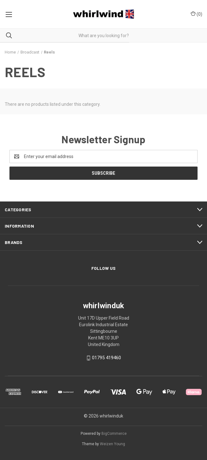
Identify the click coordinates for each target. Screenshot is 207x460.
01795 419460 (106, 358)
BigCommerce (114, 433)
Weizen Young (112, 444)
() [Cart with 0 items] (196, 14)
